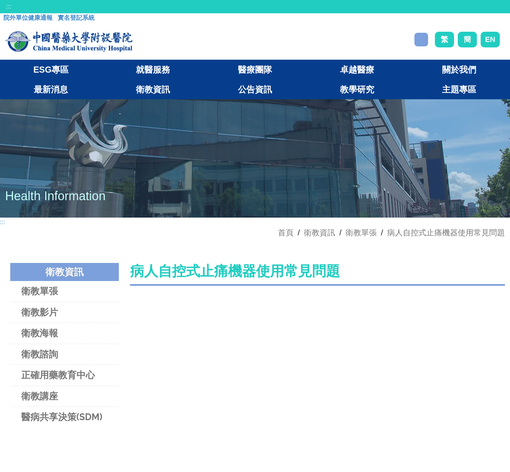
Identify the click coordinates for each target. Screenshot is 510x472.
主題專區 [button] (459, 89)
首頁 (286, 232)
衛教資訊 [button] (153, 89)
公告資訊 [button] (255, 89)
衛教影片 (39, 312)
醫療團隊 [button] (255, 69)
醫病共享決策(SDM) (61, 417)
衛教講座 (39, 396)
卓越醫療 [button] (357, 69)
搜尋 (421, 39)
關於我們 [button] (459, 69)
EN (490, 39)
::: (8, 6)
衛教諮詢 (39, 354)
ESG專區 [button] (51, 69)
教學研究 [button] (357, 89)
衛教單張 (361, 232)
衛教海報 (39, 333)
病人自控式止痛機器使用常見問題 (446, 232)
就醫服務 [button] (153, 69)
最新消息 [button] (51, 89)
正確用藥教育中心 (58, 375)
